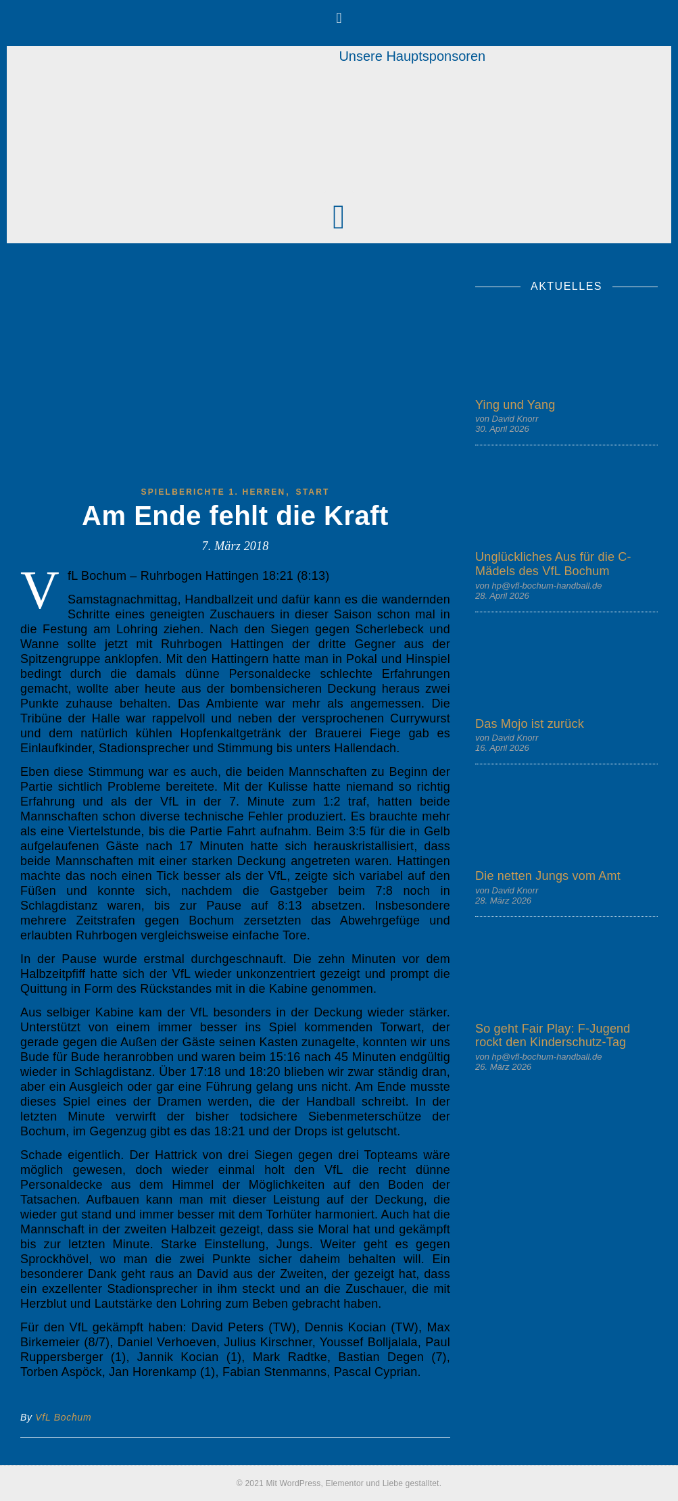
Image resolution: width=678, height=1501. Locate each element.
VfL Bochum (63, 1417)
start (312, 492)
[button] (339, 18)
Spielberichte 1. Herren (213, 492)
